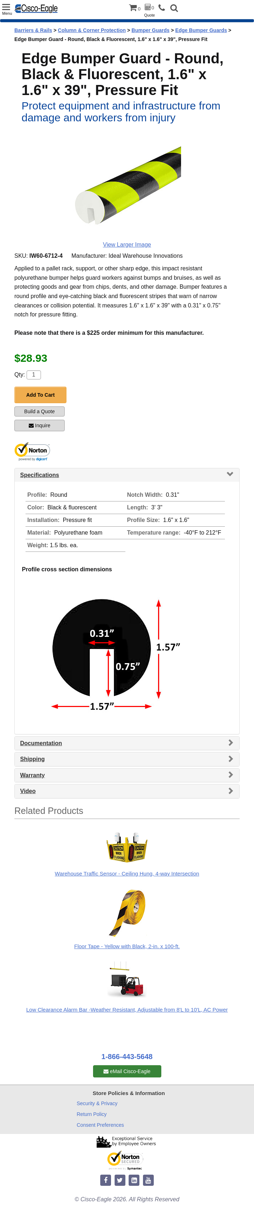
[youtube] (148, 1181)
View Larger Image (127, 245)
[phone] (163, 8)
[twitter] (120, 1181)
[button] (174, 9)
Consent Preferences (100, 1125)
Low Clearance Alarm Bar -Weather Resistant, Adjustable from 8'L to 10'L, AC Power (127, 1010)
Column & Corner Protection (92, 30)
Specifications (39, 475)
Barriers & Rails (33, 30)
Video (28, 791)
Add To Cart (40, 395)
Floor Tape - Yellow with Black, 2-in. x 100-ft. (127, 946)
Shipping (32, 759)
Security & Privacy (97, 1103)
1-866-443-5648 (126, 1057)
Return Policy (92, 1114)
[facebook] (105, 1181)
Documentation (41, 743)
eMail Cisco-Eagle (127, 1071)
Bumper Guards (150, 30)
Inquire (40, 425)
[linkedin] (134, 1181)
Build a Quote (39, 411)
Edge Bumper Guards (201, 30)
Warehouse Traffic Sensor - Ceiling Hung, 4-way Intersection (127, 873)
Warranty (32, 775)
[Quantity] (34, 374)
